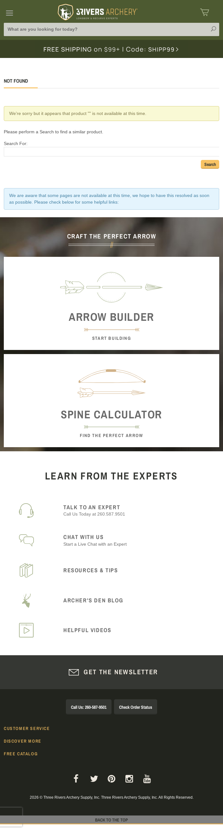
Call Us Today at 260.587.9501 (137, 510)
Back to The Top (111, 820)
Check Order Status (135, 707)
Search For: (16, 143)
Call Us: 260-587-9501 (88, 707)
